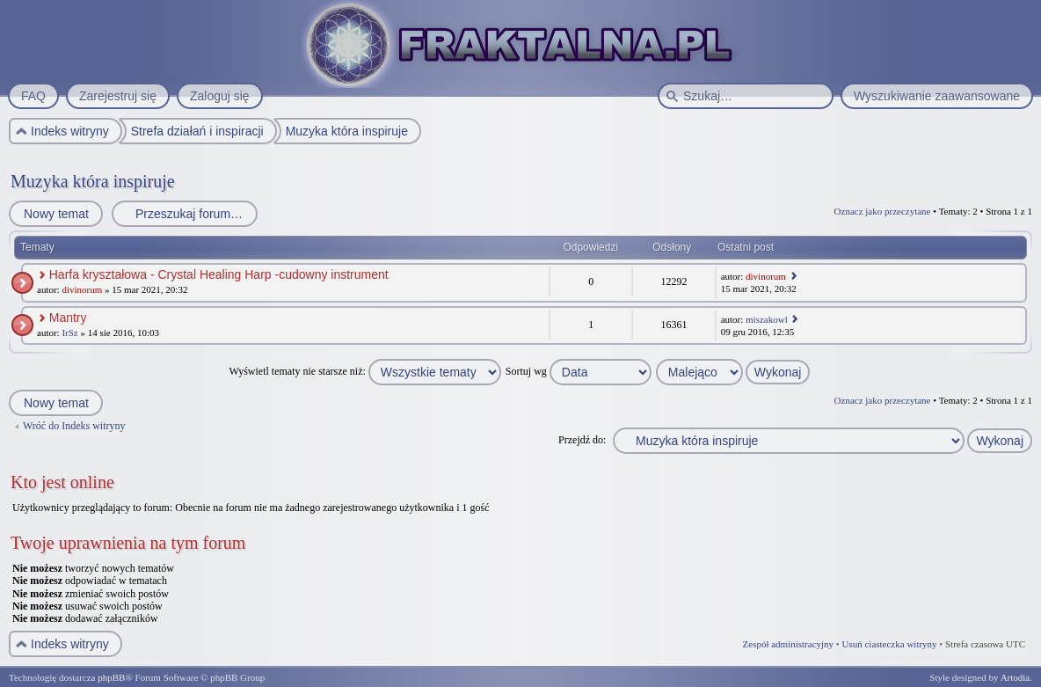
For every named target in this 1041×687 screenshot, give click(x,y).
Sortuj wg (579, 371)
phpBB (111, 677)
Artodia (1015, 677)
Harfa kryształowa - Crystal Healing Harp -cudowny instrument (219, 274)
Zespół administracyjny (788, 644)
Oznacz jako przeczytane (882, 211)
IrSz (69, 332)
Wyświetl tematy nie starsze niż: (365, 371)
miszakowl (767, 319)
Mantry (68, 318)
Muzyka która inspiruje (93, 181)
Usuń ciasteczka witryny (888, 644)
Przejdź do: (582, 440)
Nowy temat (55, 214)
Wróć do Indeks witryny (74, 426)
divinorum (82, 289)
